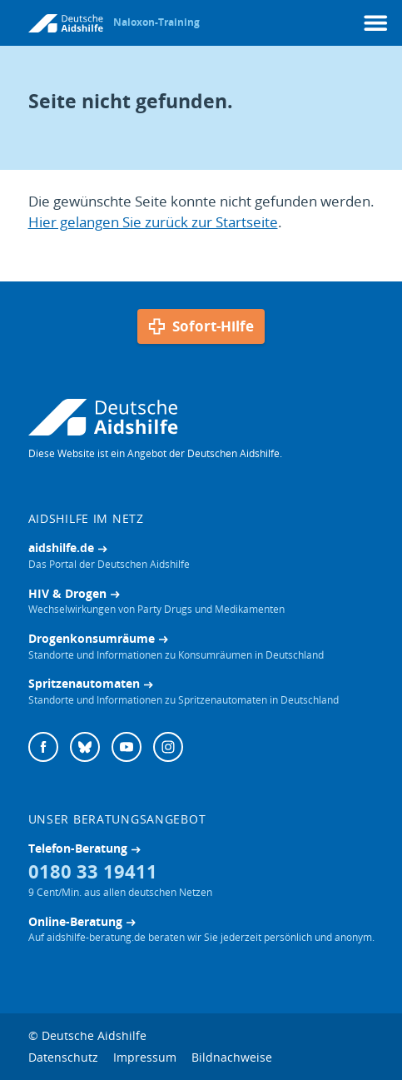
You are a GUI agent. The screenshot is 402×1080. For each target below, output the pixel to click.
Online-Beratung (75, 921)
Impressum (144, 1057)
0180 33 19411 (92, 871)
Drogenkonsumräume (91, 638)
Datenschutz (63, 1057)
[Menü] (376, 23)
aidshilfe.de (61, 547)
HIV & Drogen (67, 593)
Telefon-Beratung (77, 848)
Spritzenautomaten (84, 683)
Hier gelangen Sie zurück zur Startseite (153, 221)
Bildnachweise (231, 1057)
